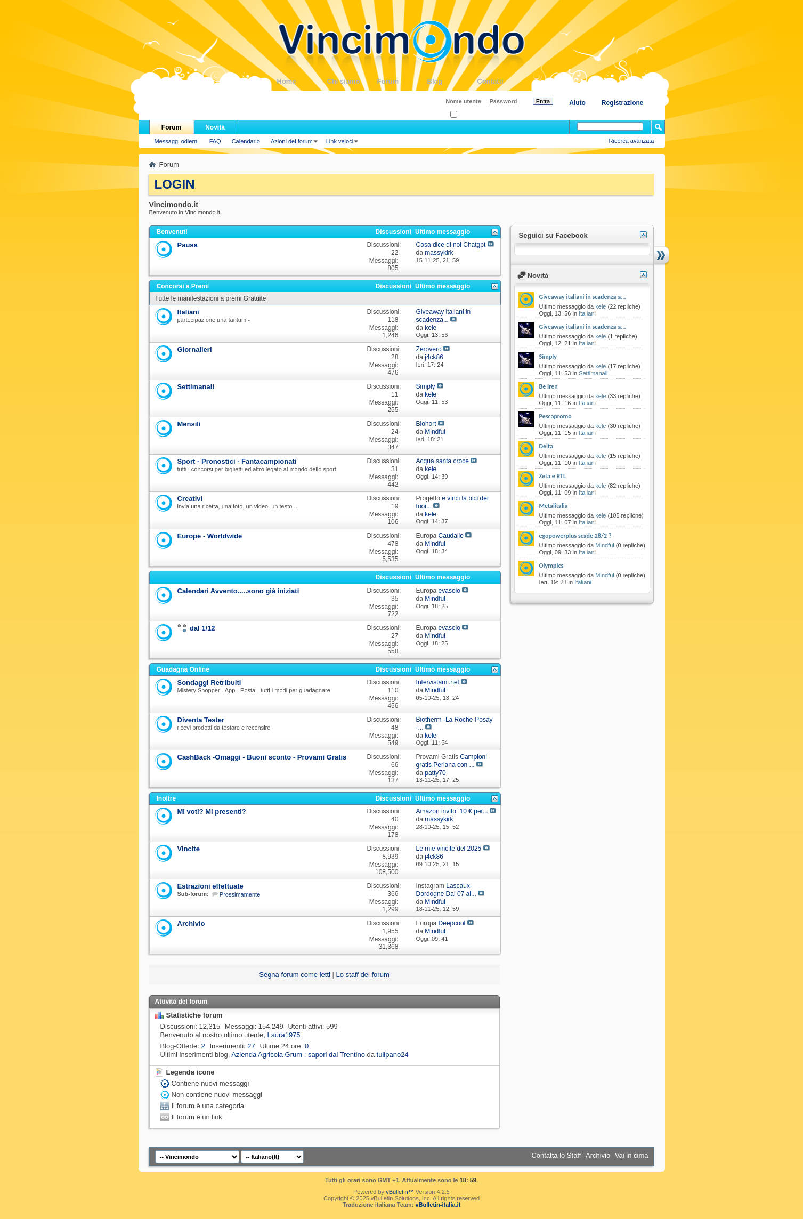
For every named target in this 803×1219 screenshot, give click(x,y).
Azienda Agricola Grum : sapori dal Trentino (298, 1055)
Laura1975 (283, 1035)
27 (251, 1046)
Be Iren (548, 386)
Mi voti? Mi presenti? (211, 812)
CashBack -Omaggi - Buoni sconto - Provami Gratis (262, 757)
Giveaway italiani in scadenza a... (582, 297)
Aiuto (577, 103)
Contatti (502, 81)
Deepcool (452, 923)
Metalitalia (553, 506)
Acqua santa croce (442, 461)
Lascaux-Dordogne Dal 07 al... (446, 890)
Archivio (191, 923)
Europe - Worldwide (209, 536)
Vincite (188, 849)
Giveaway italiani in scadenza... (443, 316)
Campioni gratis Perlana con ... (451, 761)
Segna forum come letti (294, 975)
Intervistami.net (437, 682)
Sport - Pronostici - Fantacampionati (237, 461)
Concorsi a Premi (183, 286)
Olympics (551, 565)
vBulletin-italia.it (437, 1204)
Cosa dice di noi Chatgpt (451, 244)
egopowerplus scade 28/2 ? (575, 535)
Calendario (246, 141)
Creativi (190, 499)
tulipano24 (393, 1055)
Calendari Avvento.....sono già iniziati (238, 591)
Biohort (426, 423)
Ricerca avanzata (631, 141)
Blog (452, 81)
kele (600, 306)
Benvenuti (172, 232)
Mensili (189, 424)
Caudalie (451, 535)
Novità (215, 127)
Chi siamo (352, 81)
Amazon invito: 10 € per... (452, 811)
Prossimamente (240, 894)
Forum (402, 81)
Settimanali (195, 387)
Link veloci (339, 141)
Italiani (188, 312)
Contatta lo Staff (556, 1155)
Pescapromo (555, 416)
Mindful (604, 545)
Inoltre (166, 798)
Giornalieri (194, 349)
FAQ (215, 141)
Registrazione (623, 103)
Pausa (187, 245)
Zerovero (429, 349)
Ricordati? (466, 115)
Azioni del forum (292, 141)
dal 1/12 (202, 628)
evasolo (449, 590)
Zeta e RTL (552, 476)
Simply (425, 386)
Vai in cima (631, 1155)
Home (302, 81)
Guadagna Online (183, 669)
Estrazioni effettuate (210, 886)
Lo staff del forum (363, 975)
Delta (546, 446)
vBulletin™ (400, 1192)
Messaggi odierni (177, 141)
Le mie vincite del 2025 (449, 848)
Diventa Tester (201, 720)
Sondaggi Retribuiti (209, 683)
